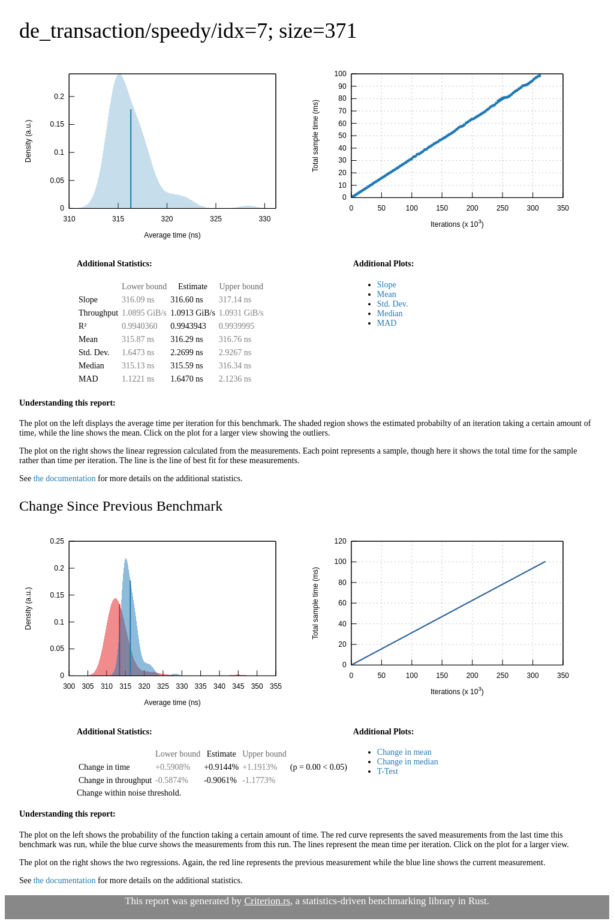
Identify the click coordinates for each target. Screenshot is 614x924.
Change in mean (404, 752)
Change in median (407, 761)
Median (390, 313)
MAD (387, 323)
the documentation (65, 478)
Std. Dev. (392, 303)
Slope (386, 284)
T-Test (387, 771)
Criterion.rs (267, 901)
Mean (386, 294)
